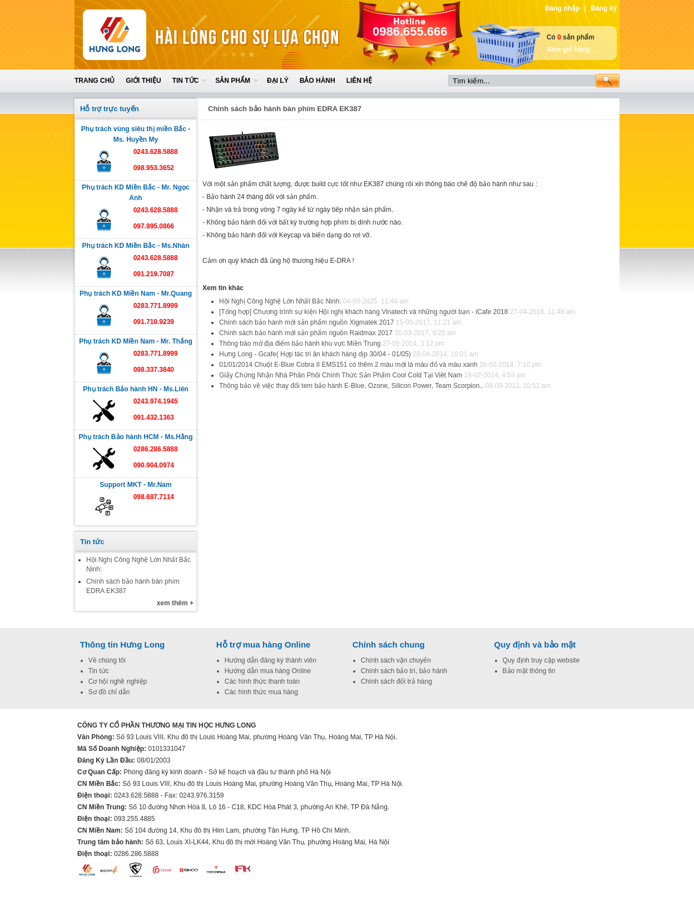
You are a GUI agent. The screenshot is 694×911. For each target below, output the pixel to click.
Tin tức (185, 80)
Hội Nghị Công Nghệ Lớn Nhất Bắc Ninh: (281, 301)
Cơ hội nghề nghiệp (117, 681)
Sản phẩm (232, 80)
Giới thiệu (143, 80)
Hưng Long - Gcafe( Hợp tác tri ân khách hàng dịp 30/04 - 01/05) (315, 354)
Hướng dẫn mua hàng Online (268, 671)
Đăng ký (604, 8)
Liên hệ (359, 80)
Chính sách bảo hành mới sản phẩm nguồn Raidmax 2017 (306, 333)
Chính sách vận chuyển (396, 660)
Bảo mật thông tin (529, 671)
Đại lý (278, 80)
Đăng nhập (562, 8)
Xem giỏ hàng (568, 49)
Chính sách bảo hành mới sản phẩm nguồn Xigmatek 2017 (306, 322)
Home (156, 34)
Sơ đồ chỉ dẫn (109, 692)
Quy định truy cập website (541, 660)
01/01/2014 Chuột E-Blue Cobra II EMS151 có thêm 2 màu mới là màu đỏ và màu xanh (348, 365)
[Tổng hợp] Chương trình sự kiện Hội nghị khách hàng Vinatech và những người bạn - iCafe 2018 (363, 312)
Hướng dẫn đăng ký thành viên (270, 660)
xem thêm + (175, 603)
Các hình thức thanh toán (262, 681)
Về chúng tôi (107, 660)
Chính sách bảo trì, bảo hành (404, 671)
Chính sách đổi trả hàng (396, 681)
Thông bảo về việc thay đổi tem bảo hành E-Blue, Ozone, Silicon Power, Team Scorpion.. (351, 386)
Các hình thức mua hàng (261, 692)
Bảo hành (317, 80)
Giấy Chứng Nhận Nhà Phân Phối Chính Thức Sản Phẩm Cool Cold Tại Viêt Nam (340, 375)
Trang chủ (95, 80)
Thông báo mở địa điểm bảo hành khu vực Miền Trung (299, 343)
